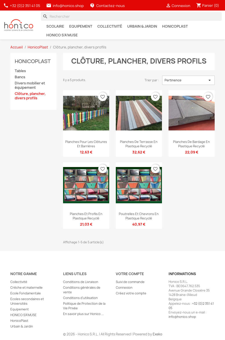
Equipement (19, 309)
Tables (20, 71)
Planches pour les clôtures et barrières (86, 144)
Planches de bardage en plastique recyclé (191, 144)
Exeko (157, 334)
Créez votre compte (131, 293)
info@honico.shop (68, 5)
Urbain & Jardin (21, 326)
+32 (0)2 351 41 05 (22, 5)
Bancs (20, 77)
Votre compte (130, 273)
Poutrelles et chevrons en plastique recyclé (139, 216)
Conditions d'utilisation (80, 298)
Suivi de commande (130, 282)
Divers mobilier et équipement (30, 85)
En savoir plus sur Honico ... (83, 314)
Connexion (124, 287)
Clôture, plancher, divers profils (30, 95)
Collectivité (18, 282)
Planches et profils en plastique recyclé (86, 216)
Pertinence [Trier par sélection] (188, 80)
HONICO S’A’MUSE (23, 315)
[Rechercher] (131, 16)
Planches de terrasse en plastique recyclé (139, 144)
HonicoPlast (33, 61)
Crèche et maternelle (26, 287)
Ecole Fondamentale (25, 293)
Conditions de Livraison (80, 282)
